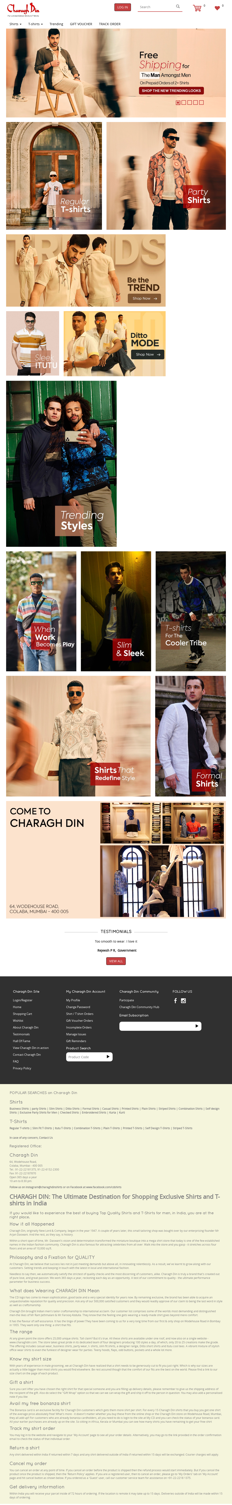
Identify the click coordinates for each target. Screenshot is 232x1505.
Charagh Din (24, 1155)
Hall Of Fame (21, 1041)
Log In (122, 7)
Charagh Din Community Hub (139, 1007)
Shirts (16, 24)
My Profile (73, 1000)
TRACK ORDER (110, 24)
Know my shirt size (30, 1358)
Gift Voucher (81, 24)
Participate (126, 1000)
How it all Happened (32, 1223)
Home (17, 1007)
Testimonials (21, 1034)
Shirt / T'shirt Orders (79, 1014)
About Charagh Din (26, 1027)
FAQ (16, 1061)
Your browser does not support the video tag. (198, 248)
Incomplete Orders (79, 1027)
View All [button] (116, 961)
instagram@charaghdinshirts (44, 1187)
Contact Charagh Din (27, 1055)
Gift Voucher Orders (79, 1021)
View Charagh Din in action (31, 1048)
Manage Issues (76, 1034)
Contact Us (46, 1137)
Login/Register (22, 1000)
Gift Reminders (76, 1041)
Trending (56, 24)
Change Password (78, 1007)
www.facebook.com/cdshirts (103, 1187)
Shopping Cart (22, 1014)
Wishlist (18, 1021)
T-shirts (35, 24)
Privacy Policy (22, 1068)
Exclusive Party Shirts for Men (38, 1112)
